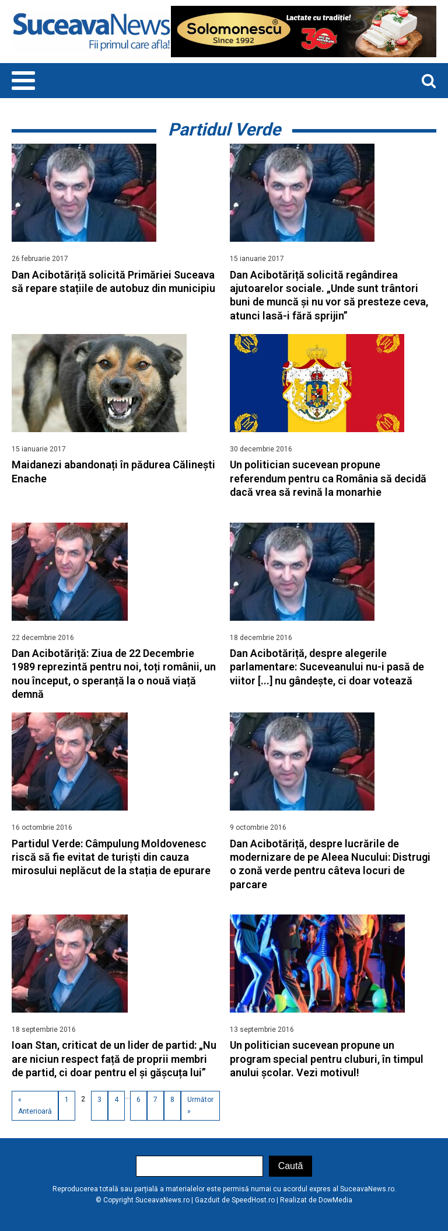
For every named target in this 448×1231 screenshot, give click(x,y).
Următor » (200, 1105)
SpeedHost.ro (253, 1200)
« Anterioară (35, 1105)
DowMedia (335, 1200)
